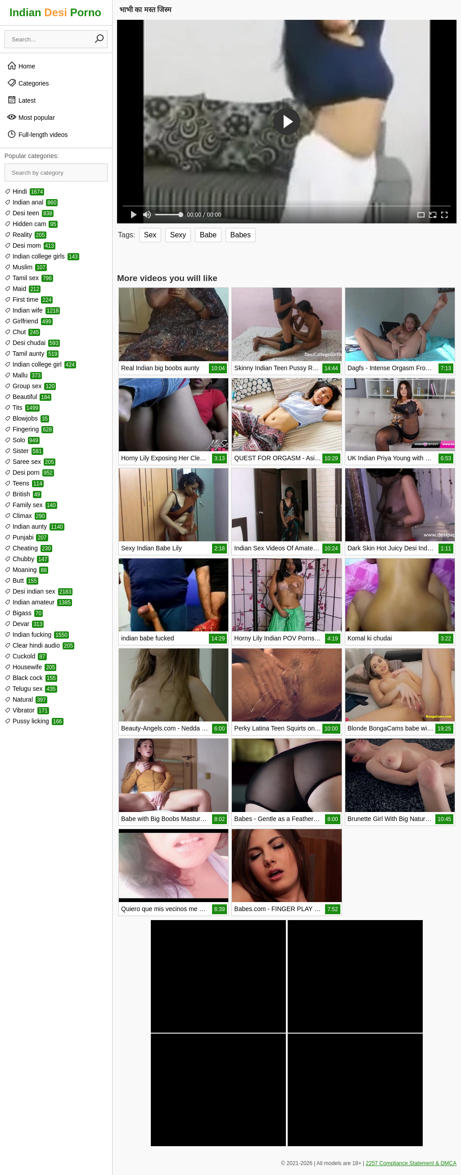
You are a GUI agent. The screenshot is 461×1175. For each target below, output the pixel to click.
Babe (208, 235)
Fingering (29, 429)
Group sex (30, 386)
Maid (23, 288)
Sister (24, 450)
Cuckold (26, 656)
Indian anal (31, 202)
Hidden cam (31, 223)
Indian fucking (37, 634)
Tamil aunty (32, 353)
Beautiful (28, 396)
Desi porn (29, 472)
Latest (21, 100)
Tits (22, 407)
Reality (25, 234)
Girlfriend (29, 321)
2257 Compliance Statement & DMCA (411, 1163)
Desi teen (29, 213)
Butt (21, 580)
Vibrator (27, 710)
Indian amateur (38, 602)
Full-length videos (37, 134)
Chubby (27, 559)
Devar (24, 623)
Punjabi (26, 537)
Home (21, 66)
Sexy (178, 235)
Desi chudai (32, 342)
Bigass (24, 613)
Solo (22, 440)
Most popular (31, 117)
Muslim (26, 267)
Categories (28, 83)
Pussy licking (34, 721)
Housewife (30, 667)
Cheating (28, 548)
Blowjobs (27, 418)
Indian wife (32, 310)
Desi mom (30, 245)
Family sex (31, 504)
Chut (22, 332)
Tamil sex (29, 277)
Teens (24, 483)
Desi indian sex (38, 591)
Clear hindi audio (39, 645)
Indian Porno (55, 12)
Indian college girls (42, 256)
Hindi (24, 191)
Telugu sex (31, 688)
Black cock (31, 677)
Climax (25, 515)
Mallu (23, 375)
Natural (26, 699)
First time (29, 299)
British (23, 494)
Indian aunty (34, 526)
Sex (150, 235)
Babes (240, 235)
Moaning (26, 569)
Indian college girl (40, 364)
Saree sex (30, 461)
